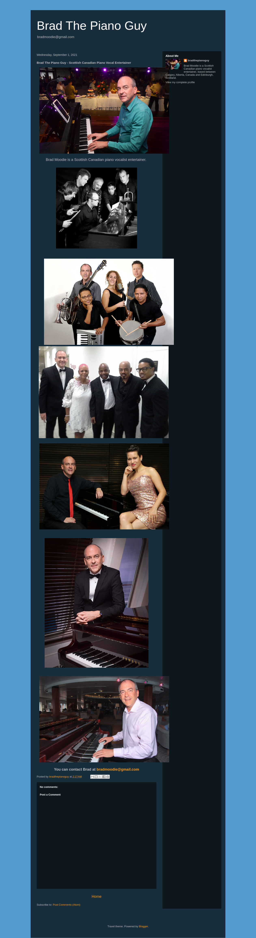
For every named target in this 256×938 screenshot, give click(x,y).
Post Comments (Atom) (66, 904)
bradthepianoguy (198, 60)
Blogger (143, 926)
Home (97, 896)
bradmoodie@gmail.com (118, 769)
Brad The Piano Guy (92, 25)
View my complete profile (180, 82)
